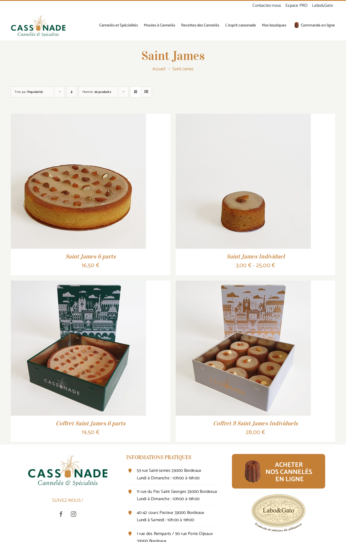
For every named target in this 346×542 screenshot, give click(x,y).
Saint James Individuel (256, 256)
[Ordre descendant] (71, 91)
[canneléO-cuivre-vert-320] (38, 17)
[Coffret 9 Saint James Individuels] (243, 284)
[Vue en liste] (146, 92)
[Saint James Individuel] (243, 118)
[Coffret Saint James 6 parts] (78, 284)
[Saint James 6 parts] (78, 118)
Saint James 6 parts (90, 256)
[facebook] (61, 514)
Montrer (96, 92)
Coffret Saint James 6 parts (90, 423)
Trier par (29, 92)
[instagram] (74, 514)
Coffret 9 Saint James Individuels (255, 423)
